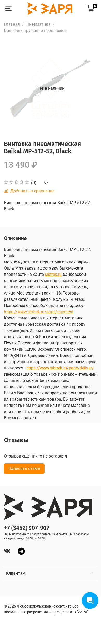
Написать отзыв (24, 468)
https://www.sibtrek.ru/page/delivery (60, 367)
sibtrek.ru (53, 274)
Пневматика (38, 24)
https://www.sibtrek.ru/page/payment (38, 311)
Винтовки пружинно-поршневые (35, 30)
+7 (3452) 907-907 (26, 528)
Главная (12, 24)
